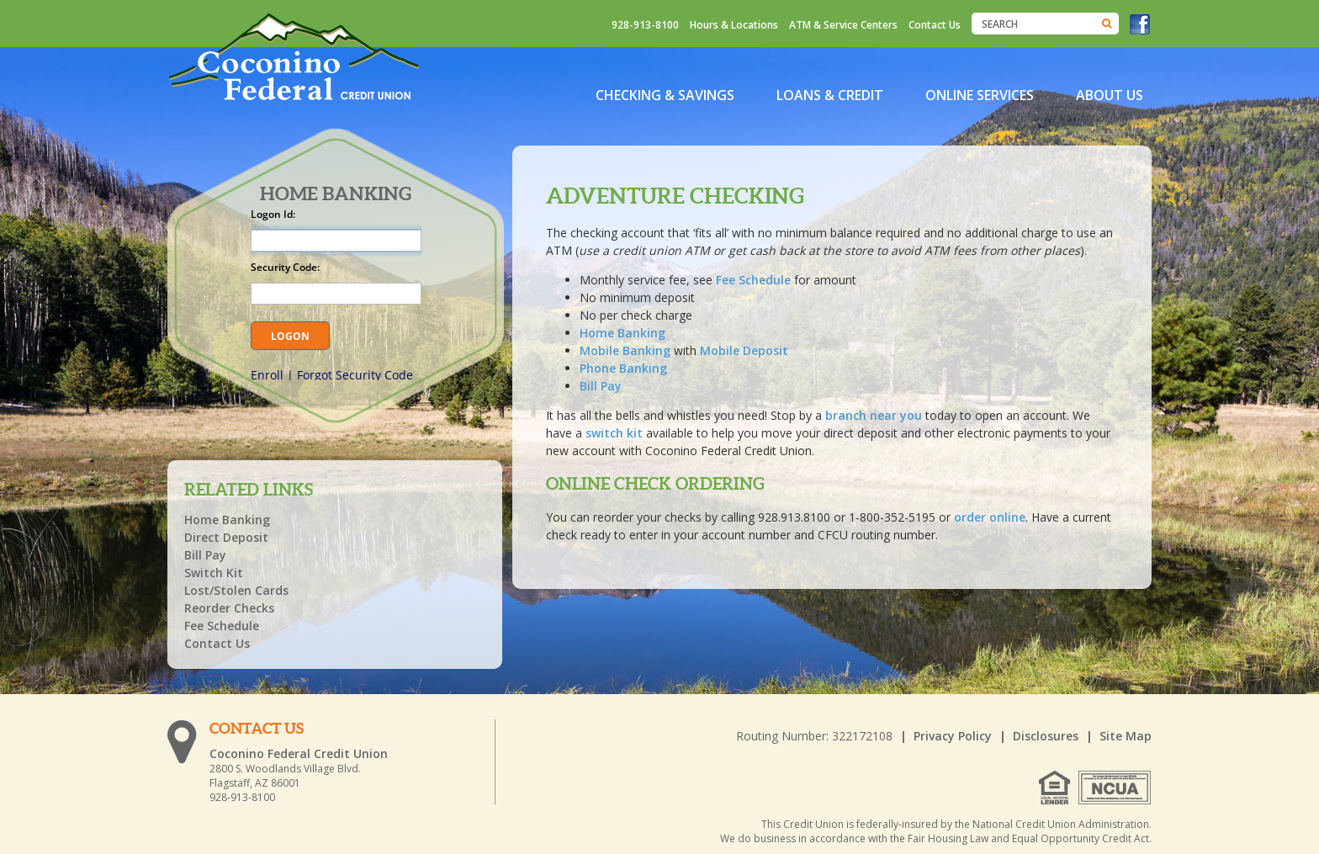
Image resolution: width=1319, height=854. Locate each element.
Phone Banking (623, 368)
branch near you (873, 415)
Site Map (1125, 736)
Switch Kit (213, 573)
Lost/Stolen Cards (236, 590)
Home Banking (622, 333)
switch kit (614, 433)
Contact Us (934, 25)
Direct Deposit (226, 537)
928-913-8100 (645, 25)
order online (989, 517)
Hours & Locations (734, 25)
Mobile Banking (625, 350)
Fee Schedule (755, 280)
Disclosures (1045, 736)
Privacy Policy (953, 736)
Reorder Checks (229, 608)
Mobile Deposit (744, 350)
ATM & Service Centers (843, 25)
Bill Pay (601, 386)
